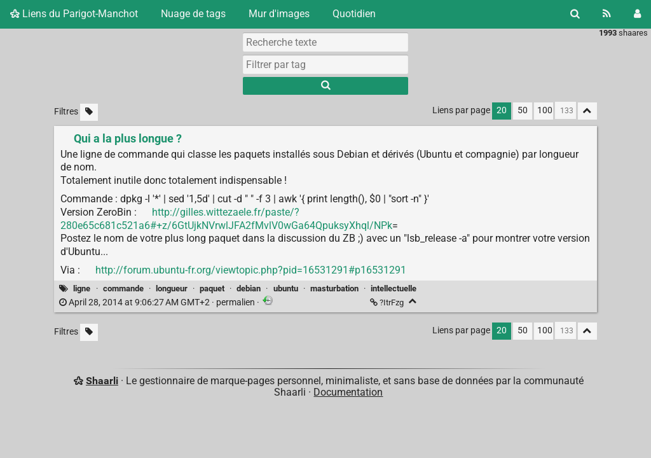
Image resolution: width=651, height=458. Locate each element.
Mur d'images (279, 14)
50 (522, 110)
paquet (212, 288)
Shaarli (102, 381)
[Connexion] (637, 14)
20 (502, 110)
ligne (81, 288)
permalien (158, 302)
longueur (172, 288)
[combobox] (325, 64)
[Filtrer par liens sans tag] (89, 112)
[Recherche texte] (325, 42)
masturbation (334, 288)
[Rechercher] (575, 14)
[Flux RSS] (607, 14)
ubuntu (285, 288)
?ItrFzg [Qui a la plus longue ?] (388, 302)
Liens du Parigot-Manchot (74, 14)
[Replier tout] (587, 111)
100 (544, 110)
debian (248, 288)
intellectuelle (393, 288)
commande (123, 288)
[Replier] (413, 301)
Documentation (348, 392)
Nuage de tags (193, 14)
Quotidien (354, 14)
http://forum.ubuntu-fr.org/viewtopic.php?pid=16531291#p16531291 (250, 270)
